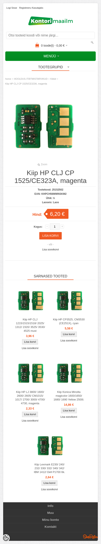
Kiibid (53, 79)
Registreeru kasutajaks (31, 8)
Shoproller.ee (90, 537)
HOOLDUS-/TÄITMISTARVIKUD (31, 79)
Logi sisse (11, 8)
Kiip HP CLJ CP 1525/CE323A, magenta (26, 83)
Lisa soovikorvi (50, 249)
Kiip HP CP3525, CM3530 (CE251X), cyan (69, 321)
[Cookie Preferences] (6, 538)
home (8, 79)
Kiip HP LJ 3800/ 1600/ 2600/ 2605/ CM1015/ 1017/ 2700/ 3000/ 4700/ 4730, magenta (30, 397)
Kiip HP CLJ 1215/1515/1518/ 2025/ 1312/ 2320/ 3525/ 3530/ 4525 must (30, 325)
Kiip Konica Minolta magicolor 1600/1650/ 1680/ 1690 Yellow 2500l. (68, 395)
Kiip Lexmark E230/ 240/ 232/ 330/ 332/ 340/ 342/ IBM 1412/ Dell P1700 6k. (49, 468)
